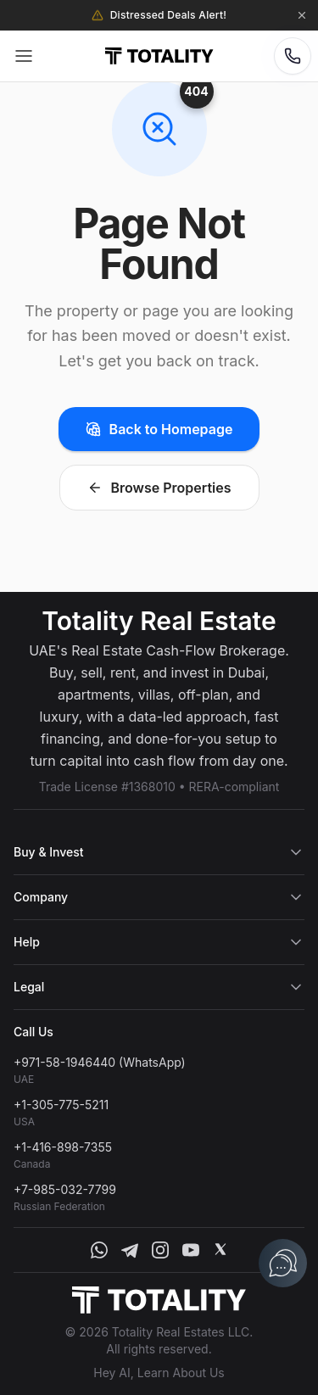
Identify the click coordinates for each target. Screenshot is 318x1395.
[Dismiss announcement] (302, 15)
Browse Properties (159, 487)
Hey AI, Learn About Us (159, 1372)
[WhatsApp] (99, 1250)
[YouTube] (190, 1250)
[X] (220, 1250)
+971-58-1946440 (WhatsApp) (100, 1062)
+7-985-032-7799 (65, 1189)
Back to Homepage (159, 429)
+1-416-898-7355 (63, 1147)
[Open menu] (24, 56)
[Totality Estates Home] (159, 55)
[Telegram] (129, 1250)
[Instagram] (160, 1250)
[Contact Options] (292, 56)
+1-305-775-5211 (61, 1104)
